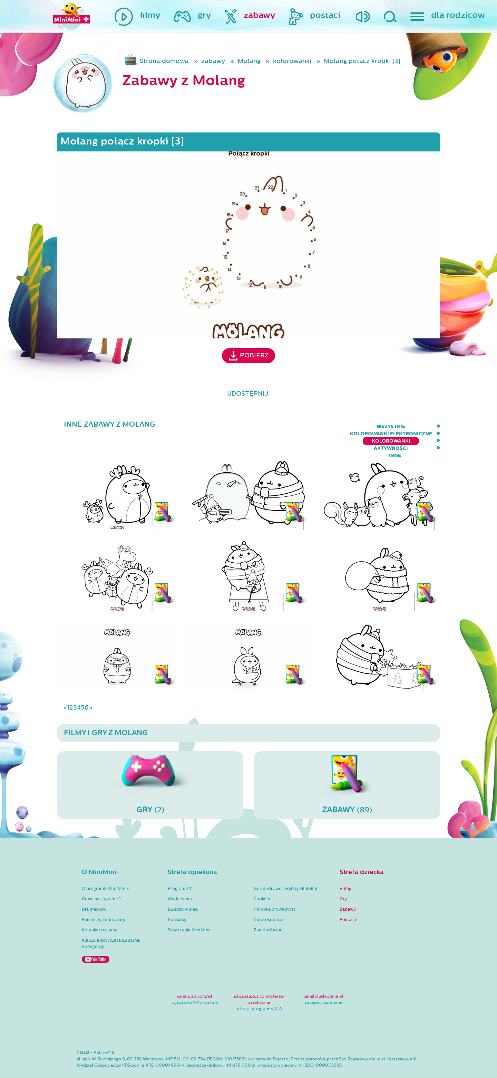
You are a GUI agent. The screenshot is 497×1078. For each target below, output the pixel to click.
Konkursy (177, 900)
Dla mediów (94, 889)
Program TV (180, 869)
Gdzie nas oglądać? (101, 879)
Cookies (262, 879)
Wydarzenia (180, 879)
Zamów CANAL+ (270, 910)
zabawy (213, 61)
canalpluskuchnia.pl (323, 976)
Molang (249, 61)
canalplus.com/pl (194, 976)
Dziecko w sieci (183, 889)
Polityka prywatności (275, 889)
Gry (343, 879)
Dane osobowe (269, 900)
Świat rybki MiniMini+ (190, 910)
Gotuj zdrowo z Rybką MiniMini (285, 869)
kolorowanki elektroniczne (261, 426)
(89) (347, 764)
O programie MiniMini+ (105, 869)
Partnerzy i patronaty (103, 900)
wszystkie (193, 426)
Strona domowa (164, 61)
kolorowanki (292, 61)
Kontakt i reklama (99, 910)
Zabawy (348, 889)
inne (434, 426)
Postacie (348, 900)
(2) (150, 764)
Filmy (345, 869)
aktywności (399, 426)
